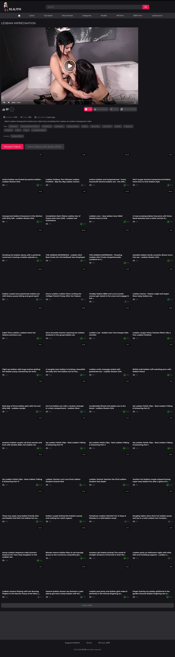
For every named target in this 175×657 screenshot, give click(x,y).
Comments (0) (130, 109)
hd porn (128, 126)
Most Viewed (67, 16)
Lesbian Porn (19, 15)
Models (104, 16)
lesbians (13, 126)
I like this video (3, 109)
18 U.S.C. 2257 (104, 643)
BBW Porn (137, 16)
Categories (86, 16)
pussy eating (73, 126)
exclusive (107, 126)
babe (85, 126)
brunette (95, 126)
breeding (46, 126)
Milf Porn (120, 16)
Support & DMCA (72, 643)
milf (18, 130)
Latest (31, 16)
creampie (59, 126)
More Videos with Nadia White (44, 146)
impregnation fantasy (30, 126)
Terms (89, 643)
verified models (39, 130)
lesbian (8, 130)
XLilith (84, 650)
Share (116, 109)
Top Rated (48, 16)
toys (26, 130)
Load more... (87, 605)
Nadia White (17, 136)
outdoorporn (157, 16)
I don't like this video (7, 109)
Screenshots (102, 109)
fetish (118, 126)
